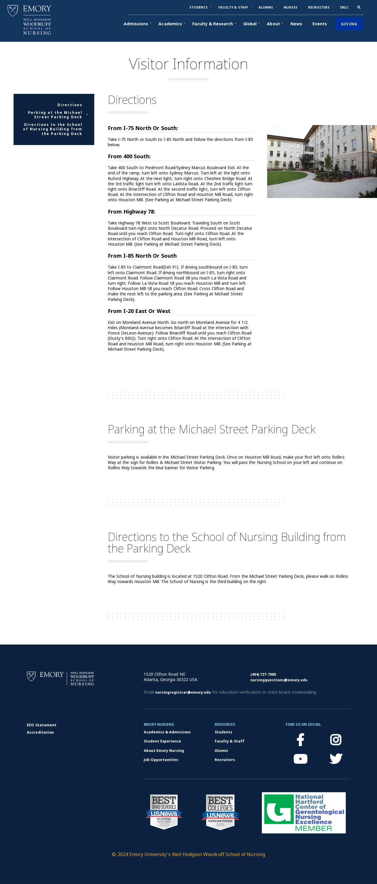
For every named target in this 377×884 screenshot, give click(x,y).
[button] (198, 7)
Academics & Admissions (167, 732)
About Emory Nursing (164, 750)
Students (223, 732)
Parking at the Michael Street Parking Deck (55, 114)
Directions (69, 105)
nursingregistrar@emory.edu (183, 692)
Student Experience (162, 741)
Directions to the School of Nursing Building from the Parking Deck (52, 129)
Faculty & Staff (229, 741)
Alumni (221, 750)
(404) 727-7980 (263, 674)
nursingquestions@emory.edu (278, 679)
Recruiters (225, 759)
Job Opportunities (161, 759)
